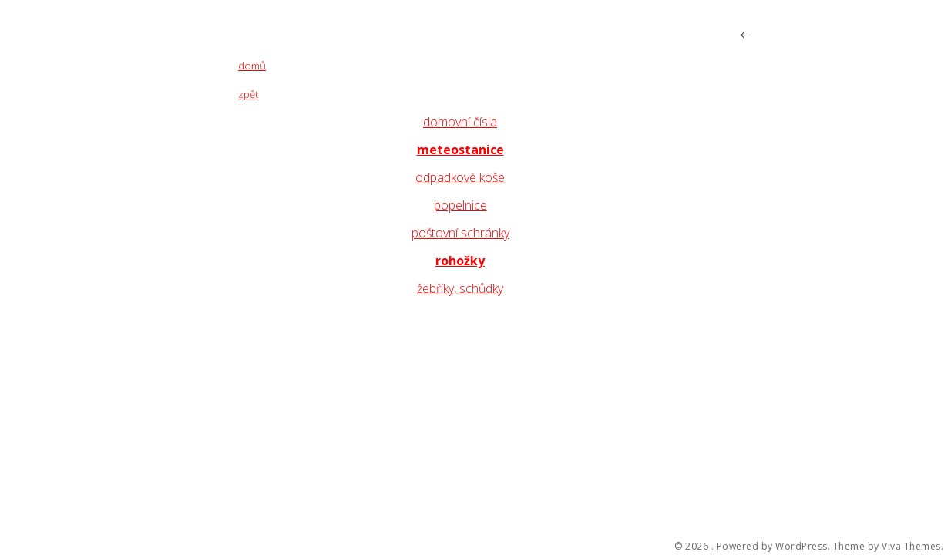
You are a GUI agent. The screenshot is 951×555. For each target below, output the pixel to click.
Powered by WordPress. (774, 546)
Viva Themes (911, 546)
